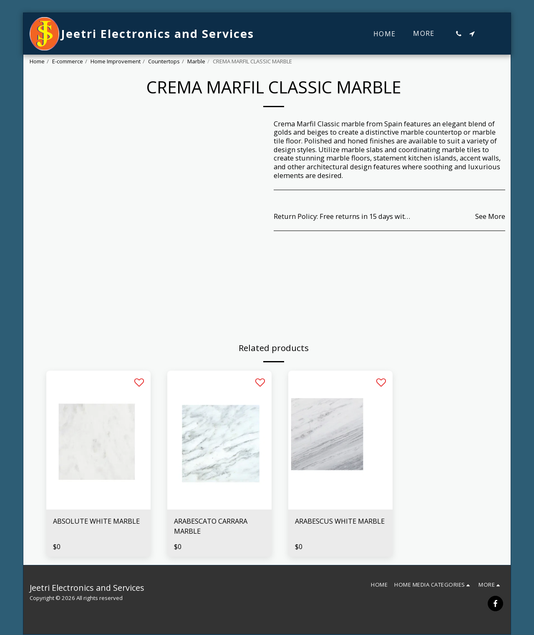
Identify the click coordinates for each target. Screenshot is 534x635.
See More (490, 216)
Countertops (164, 61)
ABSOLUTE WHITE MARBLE (96, 521)
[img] (98, 440)
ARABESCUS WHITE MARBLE (340, 521)
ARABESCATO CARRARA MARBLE (210, 526)
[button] (458, 33)
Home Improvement (116, 61)
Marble (196, 61)
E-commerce (67, 61)
